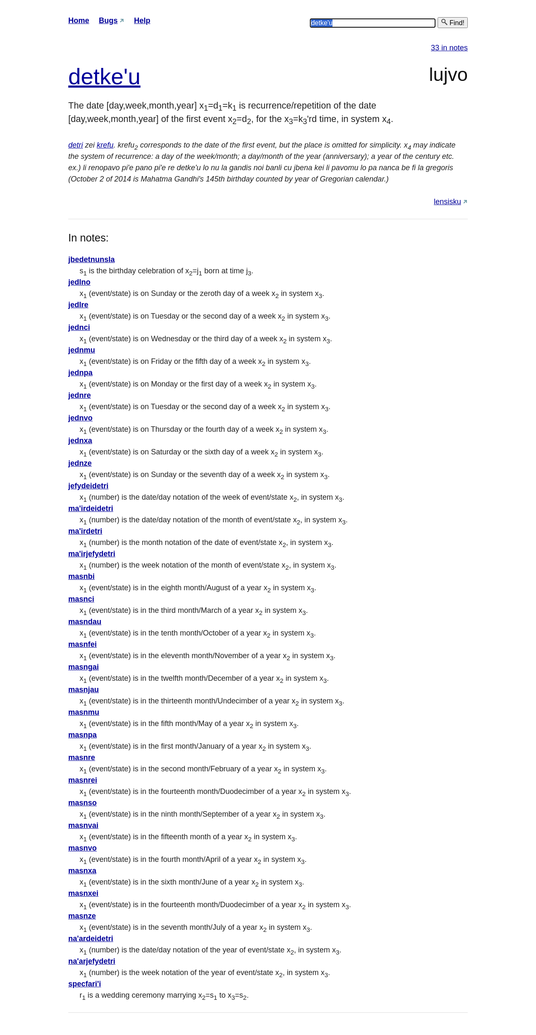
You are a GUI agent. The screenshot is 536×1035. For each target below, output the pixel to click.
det (84, 76)
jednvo (80, 418)
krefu (105, 145)
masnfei (82, 644)
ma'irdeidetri (90, 508)
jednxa (80, 440)
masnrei (82, 780)
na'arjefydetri (91, 961)
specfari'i (84, 984)
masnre (81, 757)
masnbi (81, 576)
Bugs (108, 20)
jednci (79, 327)
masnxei (83, 893)
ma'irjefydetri (91, 554)
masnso (82, 803)
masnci (81, 599)
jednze (80, 463)
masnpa (82, 735)
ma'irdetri (85, 531)
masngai (83, 667)
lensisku (447, 201)
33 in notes (449, 48)
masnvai (83, 825)
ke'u (120, 76)
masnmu (83, 712)
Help (142, 20)
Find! (452, 22)
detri (75, 145)
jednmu (81, 350)
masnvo (82, 848)
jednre (79, 395)
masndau (84, 621)
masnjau (83, 689)
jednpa (80, 372)
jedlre (78, 305)
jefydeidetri (88, 486)
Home (78, 20)
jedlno (79, 282)
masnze (82, 916)
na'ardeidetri (90, 938)
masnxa (82, 870)
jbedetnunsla (91, 259)
